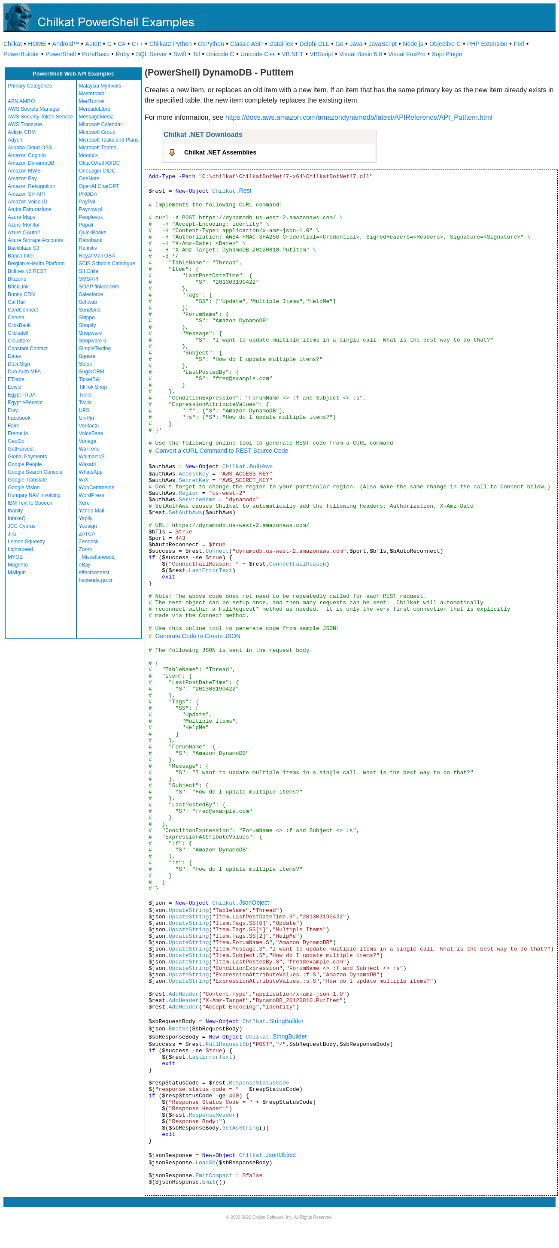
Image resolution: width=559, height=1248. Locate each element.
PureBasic (95, 54)
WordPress (91, 495)
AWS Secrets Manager (34, 109)
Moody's (88, 155)
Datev (14, 356)
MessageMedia (96, 117)
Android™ (65, 43)
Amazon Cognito (27, 155)
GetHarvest (21, 449)
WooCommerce (97, 488)
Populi (86, 225)
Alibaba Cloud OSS (30, 148)
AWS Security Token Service (40, 117)
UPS (84, 410)
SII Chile (88, 271)
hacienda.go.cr (96, 580)
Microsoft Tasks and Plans (109, 140)
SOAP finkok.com (99, 287)
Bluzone (17, 279)
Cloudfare (19, 341)
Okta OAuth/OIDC (99, 163)
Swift (179, 54)
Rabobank (91, 240)
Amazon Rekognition (31, 186)
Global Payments (27, 457)
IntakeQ (17, 518)
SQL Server (151, 54)
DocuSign (19, 364)
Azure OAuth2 (24, 233)
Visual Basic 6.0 (360, 54)
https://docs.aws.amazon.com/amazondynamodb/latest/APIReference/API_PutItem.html (359, 117)
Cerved (16, 318)
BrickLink (18, 287)
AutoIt (93, 43)
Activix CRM (22, 132)
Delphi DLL (314, 43)
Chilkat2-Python (170, 43)
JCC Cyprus (22, 526)
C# (121, 43)
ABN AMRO (21, 101)
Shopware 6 (92, 341)
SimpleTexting (95, 348)
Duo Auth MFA (24, 372)
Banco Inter (21, 256)
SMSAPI (88, 279)
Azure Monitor (24, 225)
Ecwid (14, 387)
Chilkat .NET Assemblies (220, 152)
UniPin (86, 418)
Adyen (15, 140)
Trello (85, 395)
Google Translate (27, 480)
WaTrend (89, 449)
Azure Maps (21, 217)
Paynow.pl (91, 209)
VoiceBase (91, 433)
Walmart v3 (92, 457)
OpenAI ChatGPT (99, 186)
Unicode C (220, 54)
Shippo (87, 318)
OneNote (89, 179)
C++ (137, 43)
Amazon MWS (24, 171)
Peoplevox (91, 217)
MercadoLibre (94, 109)
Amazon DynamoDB (31, 163)
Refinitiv (88, 248)
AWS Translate (25, 124)
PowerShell (61, 54)
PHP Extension (487, 43)
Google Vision (24, 488)
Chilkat (12, 43)
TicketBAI (90, 379)
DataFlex (281, 43)
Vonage (88, 441)
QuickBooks (92, 233)
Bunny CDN (21, 294)
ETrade (16, 379)
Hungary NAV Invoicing (34, 495)
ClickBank (19, 325)
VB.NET (293, 54)
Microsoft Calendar (100, 124)
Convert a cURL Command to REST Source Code (222, 450)
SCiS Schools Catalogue (107, 264)
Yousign (88, 526)
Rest (245, 190)
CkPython (211, 43)
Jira (12, 534)
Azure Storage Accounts (35, 240)
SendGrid (90, 310)
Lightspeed (20, 549)
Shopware (90, 333)
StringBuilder (286, 1021)
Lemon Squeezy (26, 542)
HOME (37, 43)
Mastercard (92, 94)
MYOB (15, 557)
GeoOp (16, 441)
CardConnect (23, 310)
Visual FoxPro (406, 54)
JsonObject (254, 902)
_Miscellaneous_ (98, 557)
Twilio (85, 403)
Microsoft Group (97, 132)
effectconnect (94, 572)
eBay (85, 565)
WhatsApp (91, 472)
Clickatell (18, 333)
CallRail (16, 302)
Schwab (88, 302)
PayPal (87, 202)
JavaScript (383, 43)
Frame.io (18, 433)
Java (355, 43)
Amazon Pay (22, 179)
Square (87, 356)
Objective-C (445, 43)
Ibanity (15, 511)
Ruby (122, 54)
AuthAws (261, 466)
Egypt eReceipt (25, 403)
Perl (518, 43)
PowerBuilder (21, 54)
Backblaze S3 (23, 248)
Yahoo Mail (91, 511)
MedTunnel (92, 101)
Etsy (13, 410)
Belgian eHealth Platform (36, 264)
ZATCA (87, 534)
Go (339, 43)
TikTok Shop (93, 387)
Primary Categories (30, 86)
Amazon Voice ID (27, 202)
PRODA (88, 194)
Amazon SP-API (26, 194)
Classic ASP (246, 43)
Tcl (196, 54)
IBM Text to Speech (30, 503)
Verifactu (89, 426)
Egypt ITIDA (22, 395)
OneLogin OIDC (97, 171)
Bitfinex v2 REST (27, 271)
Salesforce (91, 294)
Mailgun (17, 572)
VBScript (321, 54)
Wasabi (87, 464)
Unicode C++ (258, 54)
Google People (25, 464)
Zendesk (89, 542)
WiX (83, 480)
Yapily (86, 518)
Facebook (19, 418)
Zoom (85, 549)
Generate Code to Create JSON (197, 636)
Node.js (413, 43)
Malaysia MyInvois (100, 86)
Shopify (87, 325)
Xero (84, 503)
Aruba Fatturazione (30, 209)
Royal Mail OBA (97, 256)
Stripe (85, 364)
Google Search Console (35, 472)
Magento (18, 565)
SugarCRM (91, 372)
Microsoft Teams (97, 148)
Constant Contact (28, 348)
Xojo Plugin (447, 54)
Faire (13, 426)
